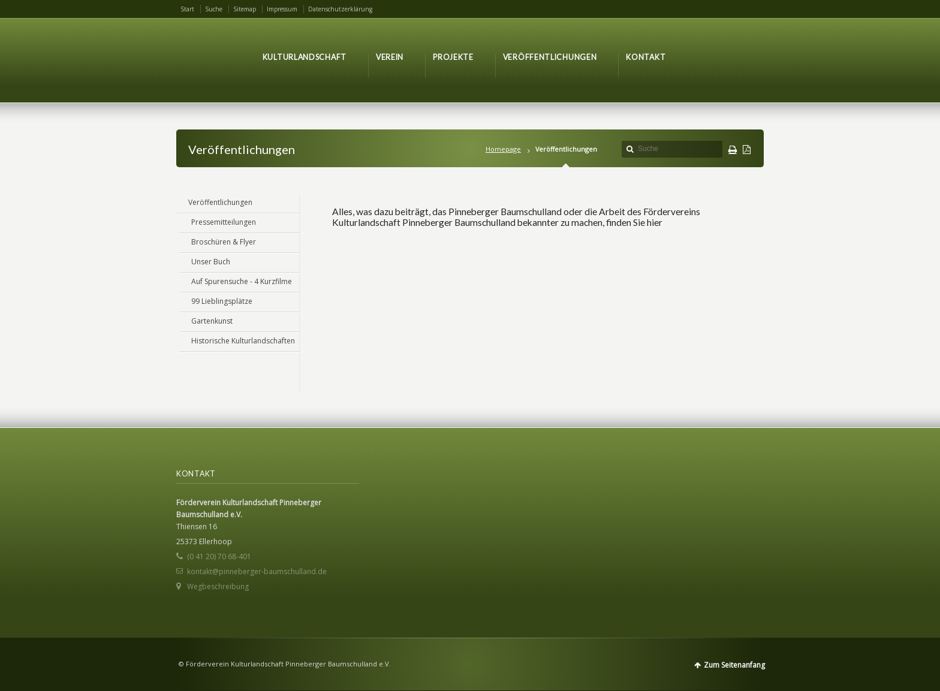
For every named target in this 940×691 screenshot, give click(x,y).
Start (187, 9)
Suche (213, 9)
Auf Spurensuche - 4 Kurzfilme (241, 281)
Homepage (503, 148)
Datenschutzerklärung (340, 9)
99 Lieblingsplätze (221, 301)
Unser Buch (210, 262)
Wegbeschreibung (218, 586)
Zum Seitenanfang (734, 665)
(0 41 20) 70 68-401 (219, 556)
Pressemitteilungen (223, 222)
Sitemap (244, 9)
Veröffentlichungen (220, 202)
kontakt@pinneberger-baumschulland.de (257, 571)
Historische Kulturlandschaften (243, 341)
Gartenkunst (212, 321)
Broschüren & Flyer (223, 242)
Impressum (282, 9)
